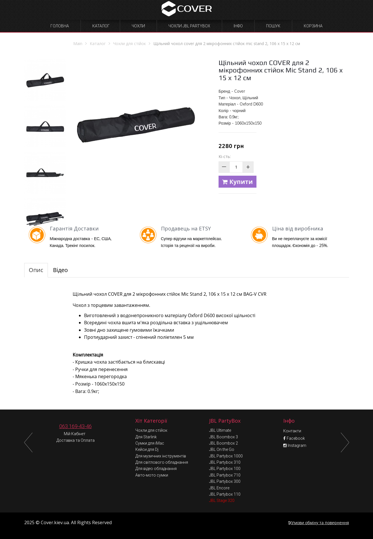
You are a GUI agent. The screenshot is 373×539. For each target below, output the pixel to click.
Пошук (273, 26)
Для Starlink (146, 437)
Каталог (101, 26)
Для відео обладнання (156, 468)
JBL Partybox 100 (224, 468)
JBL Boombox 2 (223, 443)
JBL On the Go (221, 449)
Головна (59, 26)
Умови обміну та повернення (318, 522)
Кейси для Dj (146, 449)
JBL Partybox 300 (224, 481)
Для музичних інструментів (160, 456)
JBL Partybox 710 (224, 475)
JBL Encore (219, 488)
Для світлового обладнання (161, 462)
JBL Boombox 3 (223, 437)
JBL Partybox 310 (224, 462)
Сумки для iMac (149, 443)
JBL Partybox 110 (224, 494)
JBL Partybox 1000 (226, 456)
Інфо (238, 26)
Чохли (138, 26)
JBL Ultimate (220, 430)
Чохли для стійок (151, 430)
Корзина (313, 26)
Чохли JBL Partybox (189, 26)
